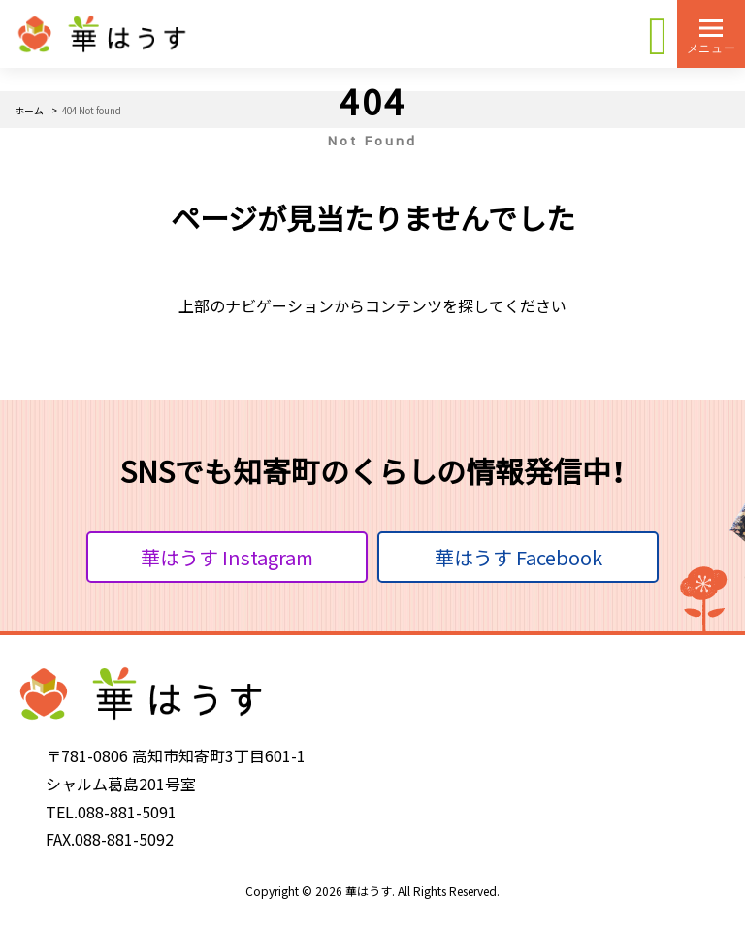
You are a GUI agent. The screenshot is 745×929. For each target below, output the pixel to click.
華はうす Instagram (227, 557)
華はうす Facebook (518, 557)
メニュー (711, 48)
